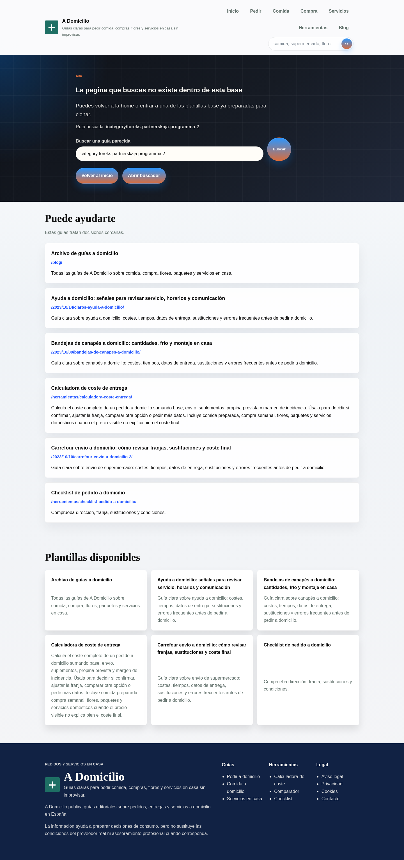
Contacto (330, 798)
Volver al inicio (97, 175)
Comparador (286, 791)
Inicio (233, 11)
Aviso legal (332, 776)
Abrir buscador (144, 175)
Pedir (255, 11)
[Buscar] (346, 43)
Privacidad (332, 783)
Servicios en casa (244, 798)
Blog (344, 27)
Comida (281, 11)
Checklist (283, 798)
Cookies (330, 791)
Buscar (279, 149)
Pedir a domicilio (243, 776)
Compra (308, 11)
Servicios (339, 11)
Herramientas (313, 27)
